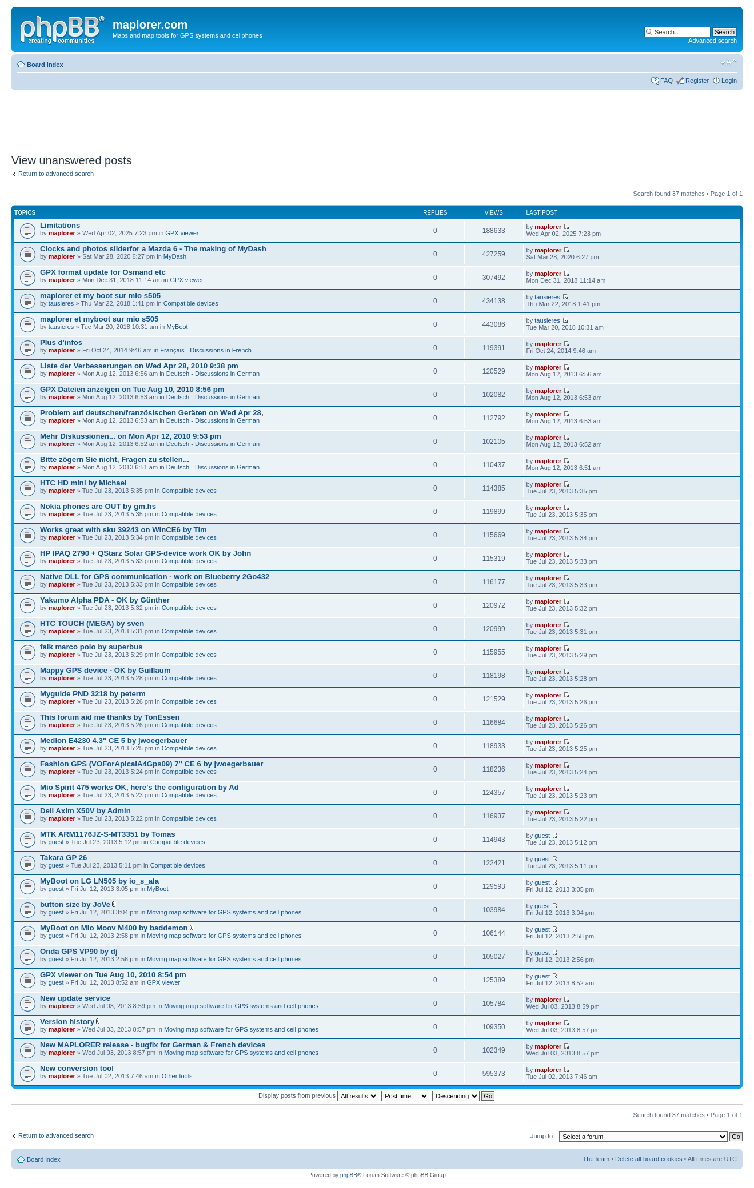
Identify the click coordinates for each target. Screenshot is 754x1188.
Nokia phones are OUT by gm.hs (98, 506)
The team (596, 1158)
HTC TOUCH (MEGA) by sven (92, 623)
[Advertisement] (219, 118)
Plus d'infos (61, 342)
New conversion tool (77, 1068)
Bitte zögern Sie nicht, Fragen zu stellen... (114, 459)
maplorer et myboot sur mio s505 (99, 319)
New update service (75, 998)
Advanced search (712, 40)
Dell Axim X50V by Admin (85, 810)
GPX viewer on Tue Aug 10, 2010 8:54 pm (113, 974)
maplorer (62, 233)
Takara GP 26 (63, 857)
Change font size (728, 62)
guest (56, 841)
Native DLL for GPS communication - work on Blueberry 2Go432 (154, 576)
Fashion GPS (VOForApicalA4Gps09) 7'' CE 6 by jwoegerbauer (151, 764)
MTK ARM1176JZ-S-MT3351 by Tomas (107, 834)
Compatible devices (190, 303)
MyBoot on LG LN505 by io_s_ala (99, 881)
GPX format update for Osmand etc (103, 272)
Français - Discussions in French (206, 350)
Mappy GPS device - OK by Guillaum (105, 670)
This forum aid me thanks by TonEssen (110, 717)
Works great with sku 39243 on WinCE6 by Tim (123, 529)
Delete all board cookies (648, 1158)
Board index (45, 64)
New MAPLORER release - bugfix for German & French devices (152, 1045)
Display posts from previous (318, 1095)
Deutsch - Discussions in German (213, 373)
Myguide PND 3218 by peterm (93, 693)
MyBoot (176, 326)
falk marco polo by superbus (91, 647)
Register (697, 80)
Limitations (60, 225)
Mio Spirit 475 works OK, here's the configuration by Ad (139, 787)
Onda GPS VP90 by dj (79, 951)
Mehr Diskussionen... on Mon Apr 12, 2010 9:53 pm (130, 436)
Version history (67, 1021)
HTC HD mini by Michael (83, 483)
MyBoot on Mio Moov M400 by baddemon (114, 928)
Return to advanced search (56, 173)
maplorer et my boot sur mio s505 (100, 295)
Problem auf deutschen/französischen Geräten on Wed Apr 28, (152, 412)
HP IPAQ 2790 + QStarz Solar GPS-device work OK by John (145, 553)
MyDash (174, 256)
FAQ (666, 80)
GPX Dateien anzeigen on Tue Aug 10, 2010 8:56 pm (132, 389)
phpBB (348, 1175)
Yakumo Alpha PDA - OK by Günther (105, 600)
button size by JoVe (75, 904)
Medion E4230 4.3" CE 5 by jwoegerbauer (113, 740)
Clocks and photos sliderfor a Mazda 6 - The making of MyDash (153, 248)
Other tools (177, 1076)
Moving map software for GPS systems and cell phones (224, 912)
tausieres (61, 303)
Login (729, 80)
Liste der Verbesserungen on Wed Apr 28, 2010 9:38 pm (139, 366)
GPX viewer (181, 233)
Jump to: (542, 1136)
